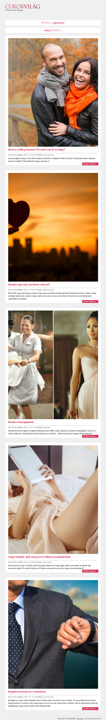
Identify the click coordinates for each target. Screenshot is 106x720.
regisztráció (53, 23)
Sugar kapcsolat (48, 155)
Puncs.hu (80, 719)
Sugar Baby (46, 427)
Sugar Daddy (47, 562)
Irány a (53, 30)
